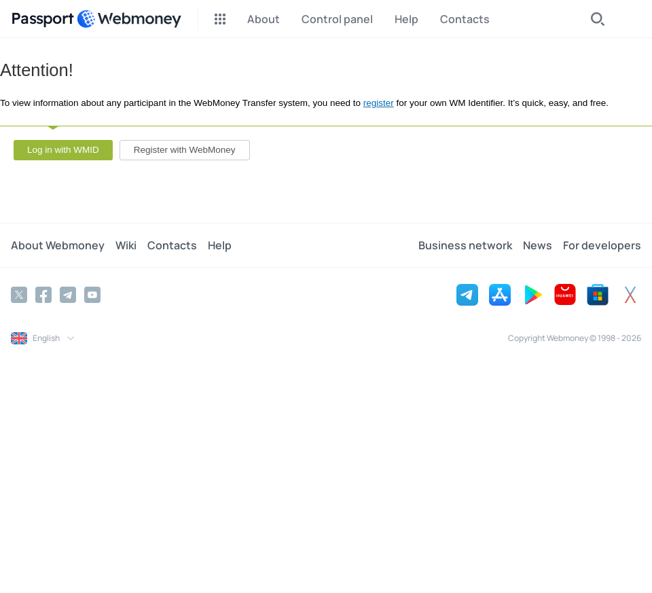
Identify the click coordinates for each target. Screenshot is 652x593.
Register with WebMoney (185, 150)
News (537, 245)
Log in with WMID (63, 150)
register (378, 103)
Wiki (126, 245)
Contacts (172, 245)
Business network (465, 245)
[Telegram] (68, 295)
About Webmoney (58, 245)
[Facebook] (43, 295)
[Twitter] (19, 295)
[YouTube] (92, 295)
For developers (602, 245)
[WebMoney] (129, 19)
